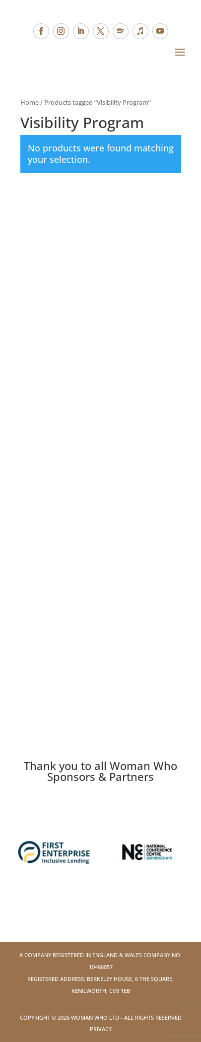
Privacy (101, 1029)
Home (29, 102)
